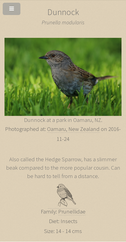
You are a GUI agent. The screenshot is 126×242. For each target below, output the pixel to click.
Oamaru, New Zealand (73, 129)
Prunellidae (72, 211)
